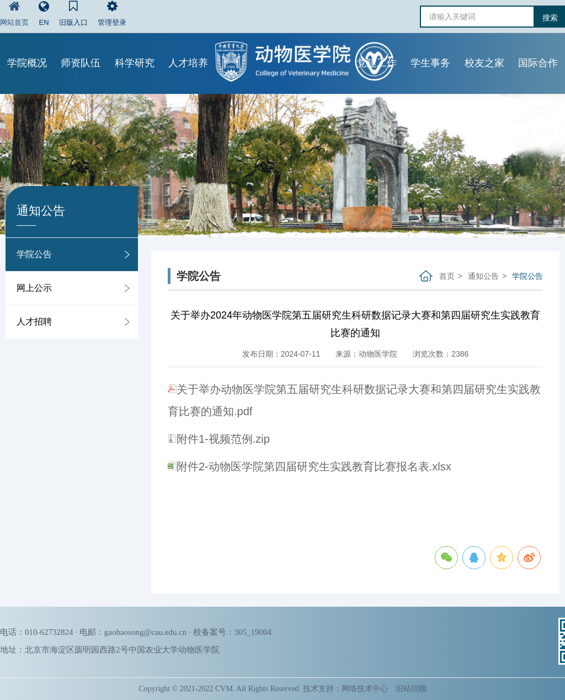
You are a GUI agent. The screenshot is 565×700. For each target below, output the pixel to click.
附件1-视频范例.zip (219, 439)
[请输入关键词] (477, 17)
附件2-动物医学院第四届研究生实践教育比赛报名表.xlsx (309, 466)
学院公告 (34, 254)
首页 (447, 276)
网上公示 (34, 288)
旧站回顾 (411, 689)
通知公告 (483, 276)
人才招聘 (34, 321)
